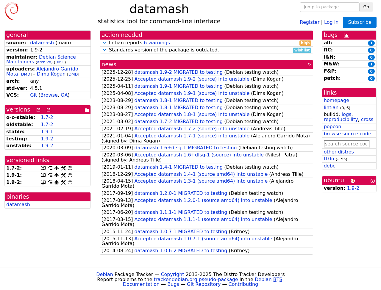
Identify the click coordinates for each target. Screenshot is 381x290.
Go (366, 6)
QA (64, 95)
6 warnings (157, 43)
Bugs (173, 284)
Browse (49, 95)
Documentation (141, 284)
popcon (332, 126)
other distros (339, 152)
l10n (329, 159)
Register (310, 22)
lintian (331, 107)
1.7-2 (47, 117)
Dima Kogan (51, 74)
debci (330, 166)
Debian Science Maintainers (41, 59)
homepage (336, 100)
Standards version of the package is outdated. (206, 50)
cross (367, 119)
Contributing (243, 284)
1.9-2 (47, 139)
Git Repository (204, 284)
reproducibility (341, 119)
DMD (60, 62)
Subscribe (359, 22)
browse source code (347, 134)
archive (44, 62)
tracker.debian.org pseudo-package (196, 279)
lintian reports (206, 43)
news (109, 64)
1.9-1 (47, 131)
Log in (331, 22)
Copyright (172, 274)
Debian (104, 274)
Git (33, 95)
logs (347, 114)
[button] (104, 43)
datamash (42, 43)
